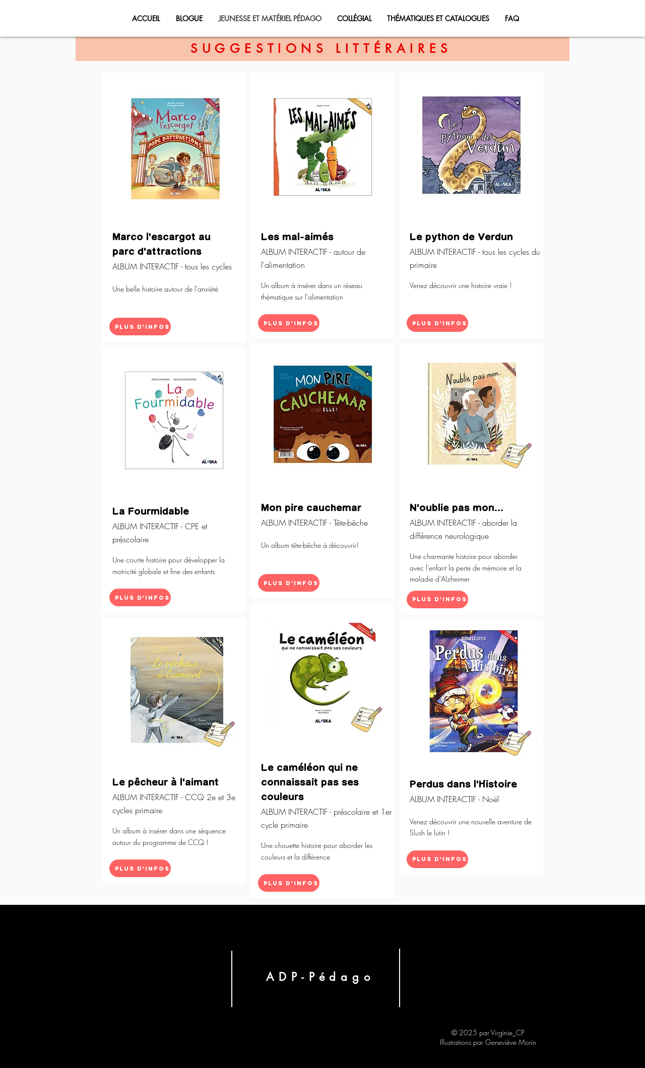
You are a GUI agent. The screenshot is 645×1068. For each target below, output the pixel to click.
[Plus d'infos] (140, 326)
